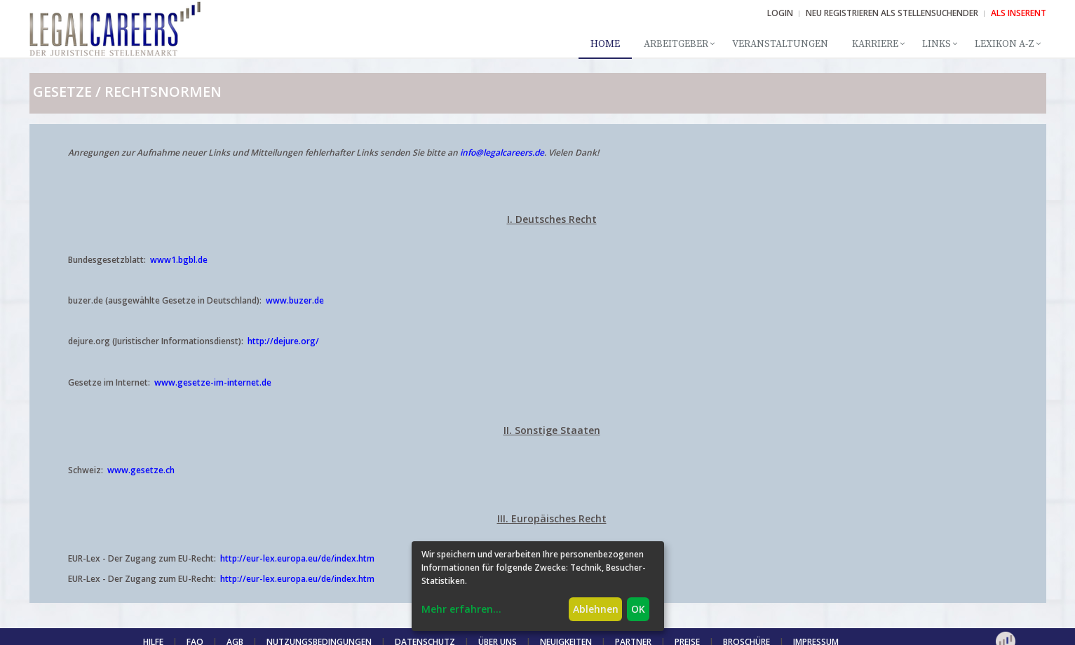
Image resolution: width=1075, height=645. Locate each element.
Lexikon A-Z (1004, 44)
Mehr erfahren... (461, 609)
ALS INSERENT (1018, 13)
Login (780, 13)
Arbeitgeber (676, 44)
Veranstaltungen (780, 44)
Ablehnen (595, 609)
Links (936, 44)
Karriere (875, 44)
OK (638, 609)
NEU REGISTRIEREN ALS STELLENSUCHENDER (892, 13)
